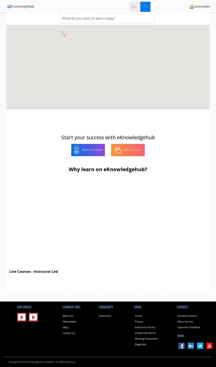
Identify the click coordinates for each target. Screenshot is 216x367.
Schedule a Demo (187, 315)
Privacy (139, 321)
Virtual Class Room (145, 332)
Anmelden (202, 6)
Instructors (105, 315)
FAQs (66, 327)
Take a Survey (185, 321)
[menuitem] (88, 150)
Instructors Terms (145, 327)
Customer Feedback (188, 327)
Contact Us (69, 333)
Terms (138, 315)
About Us (68, 315)
